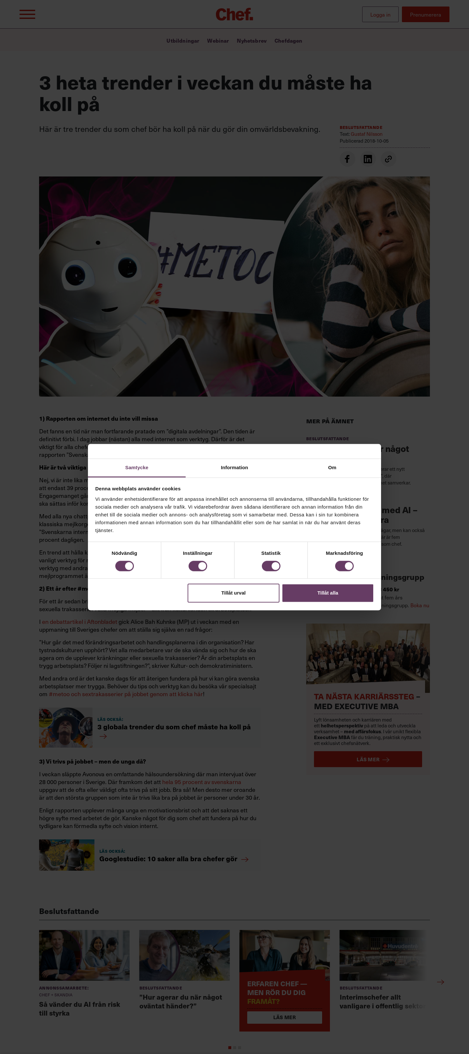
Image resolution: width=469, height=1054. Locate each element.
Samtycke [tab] (137, 467)
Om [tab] (332, 467)
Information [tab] (234, 467)
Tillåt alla (327, 593)
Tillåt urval (233, 593)
